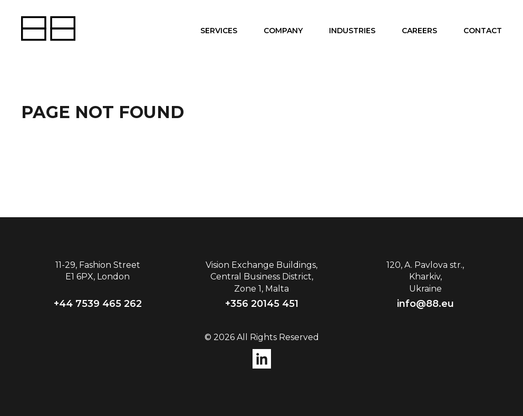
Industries (352, 30)
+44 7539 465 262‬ (98, 303)
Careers (419, 30)
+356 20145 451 (261, 303)
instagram (262, 359)
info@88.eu (425, 303)
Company (283, 30)
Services (218, 30)
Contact (482, 30)
